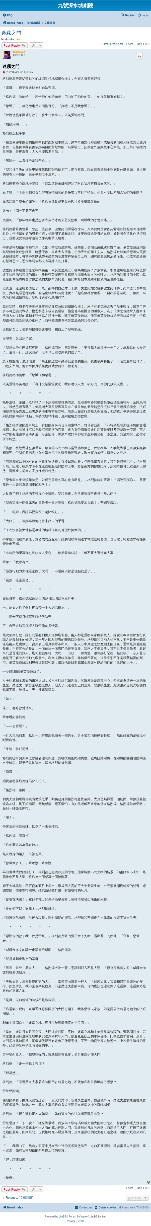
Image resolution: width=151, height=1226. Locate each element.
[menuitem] (8, 15)
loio (19, 39)
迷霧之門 (11, 33)
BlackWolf (19, 52)
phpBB (62, 1216)
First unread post (112, 43)
